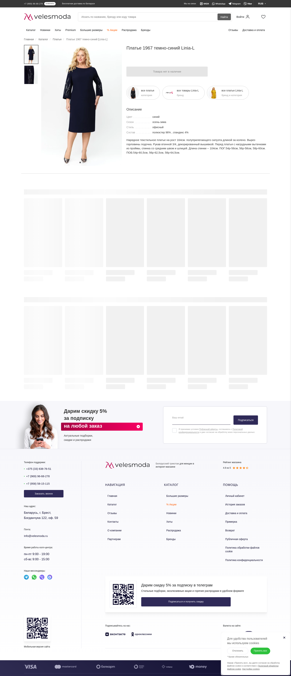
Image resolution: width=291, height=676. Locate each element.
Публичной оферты (208, 429)
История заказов (232, 503)
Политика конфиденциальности (241, 550)
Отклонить (234, 647)
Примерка (228, 519)
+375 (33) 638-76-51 (40, 469)
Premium (70, 30)
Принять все (260, 647)
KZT (239, 625)
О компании (112, 527)
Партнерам (111, 535)
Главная (109, 495)
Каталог (31, 30)
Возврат (227, 527)
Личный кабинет (232, 495)
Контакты (110, 519)
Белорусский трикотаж (167, 463)
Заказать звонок (44, 493)
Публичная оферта (233, 535)
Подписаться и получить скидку (166, 592)
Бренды (145, 30)
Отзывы (233, 30)
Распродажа (129, 30)
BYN (229, 625)
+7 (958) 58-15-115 (39, 483)
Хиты (58, 30)
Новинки (45, 30)
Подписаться (246, 420)
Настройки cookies (247, 666)
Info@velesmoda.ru (37, 536)
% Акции (112, 30)
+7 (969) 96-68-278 (39, 476)
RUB (248, 625)
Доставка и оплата (253, 30)
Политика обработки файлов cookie (243, 543)
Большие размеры (91, 30)
